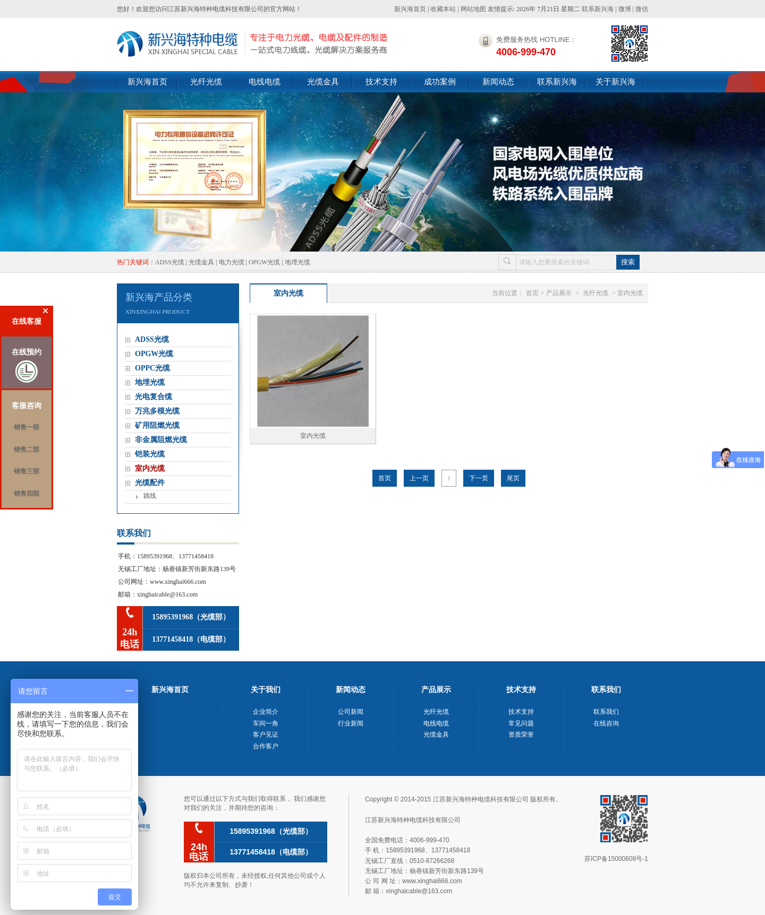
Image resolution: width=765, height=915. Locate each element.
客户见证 (265, 734)
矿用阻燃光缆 (157, 425)
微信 (641, 9)
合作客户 (265, 746)
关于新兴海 (615, 81)
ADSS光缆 (169, 262)
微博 (624, 9)
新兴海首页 (410, 9)
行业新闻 (350, 723)
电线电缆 (264, 81)
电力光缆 (231, 262)
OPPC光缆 (152, 368)
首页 (532, 293)
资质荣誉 (521, 734)
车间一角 (265, 723)
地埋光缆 (297, 262)
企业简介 (265, 711)
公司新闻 (350, 711)
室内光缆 (150, 468)
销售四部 (26, 493)
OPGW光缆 (264, 262)
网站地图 (473, 9)
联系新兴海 (598, 9)
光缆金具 (323, 81)
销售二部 (26, 449)
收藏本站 (443, 9)
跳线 (149, 495)
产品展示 (559, 293)
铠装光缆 (150, 454)
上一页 (419, 478)
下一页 (478, 478)
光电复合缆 (153, 397)
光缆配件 (150, 483)
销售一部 (26, 427)
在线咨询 (606, 723)
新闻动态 (498, 81)
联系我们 (606, 711)
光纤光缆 (206, 81)
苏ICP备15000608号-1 (616, 858)
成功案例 (440, 81)
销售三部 (26, 471)
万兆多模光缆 (157, 411)
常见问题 (521, 723)
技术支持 (381, 81)
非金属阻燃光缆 (161, 440)
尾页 (513, 478)
